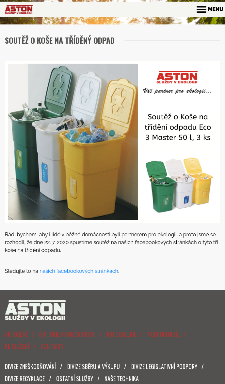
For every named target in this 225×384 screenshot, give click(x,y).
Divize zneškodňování (30, 366)
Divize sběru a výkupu (93, 366)
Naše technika (121, 378)
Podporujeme (164, 334)
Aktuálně (16, 334)
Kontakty (52, 346)
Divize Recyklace (25, 378)
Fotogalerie (121, 334)
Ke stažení (17, 346)
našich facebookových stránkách (79, 271)
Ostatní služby (74, 378)
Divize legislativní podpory (164, 366)
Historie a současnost (67, 334)
